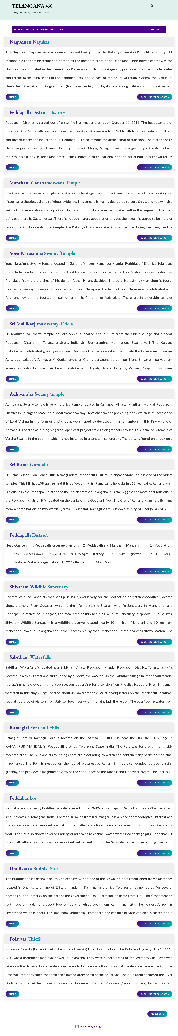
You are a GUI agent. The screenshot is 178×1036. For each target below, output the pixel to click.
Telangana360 (32, 6)
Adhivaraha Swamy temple (37, 394)
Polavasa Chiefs (25, 939)
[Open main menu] (164, 5)
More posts (157, 1014)
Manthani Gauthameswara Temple (45, 182)
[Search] (152, 6)
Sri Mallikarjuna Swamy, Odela (41, 323)
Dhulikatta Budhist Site (34, 868)
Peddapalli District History (37, 112)
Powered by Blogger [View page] (89, 1026)
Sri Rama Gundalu (29, 464)
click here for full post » (154, 97)
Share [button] (12, 97)
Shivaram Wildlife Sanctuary (39, 586)
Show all (157, 29)
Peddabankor (23, 798)
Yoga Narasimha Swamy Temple (42, 253)
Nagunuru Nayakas (29, 42)
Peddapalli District (29, 535)
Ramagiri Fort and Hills (34, 727)
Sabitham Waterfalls (30, 657)
